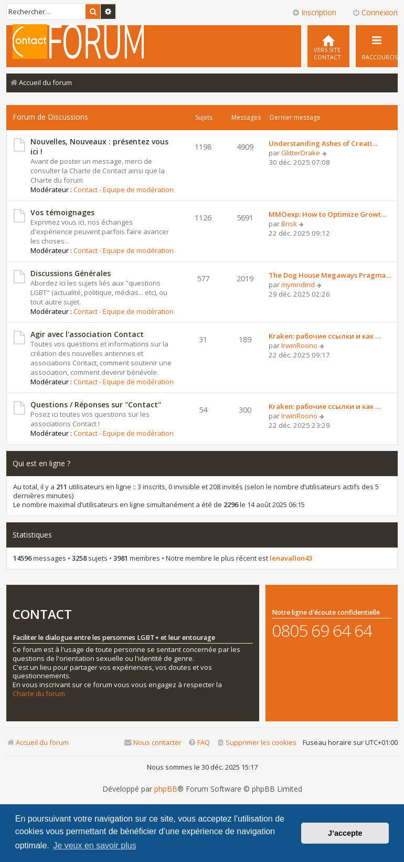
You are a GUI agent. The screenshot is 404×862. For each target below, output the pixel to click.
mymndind (298, 284)
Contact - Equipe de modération (123, 189)
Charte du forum (39, 693)
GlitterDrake (300, 152)
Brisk (289, 223)
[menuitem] (328, 46)
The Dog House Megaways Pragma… (330, 275)
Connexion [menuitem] (375, 12)
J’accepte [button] (345, 833)
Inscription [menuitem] (314, 12)
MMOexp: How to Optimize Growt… (328, 214)
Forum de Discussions (50, 117)
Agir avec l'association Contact (87, 334)
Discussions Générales (70, 273)
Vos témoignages (62, 212)
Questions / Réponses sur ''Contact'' (95, 404)
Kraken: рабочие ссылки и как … (325, 336)
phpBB (165, 789)
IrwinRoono (299, 345)
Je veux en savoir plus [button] (94, 845)
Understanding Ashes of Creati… (323, 143)
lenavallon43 (291, 558)
